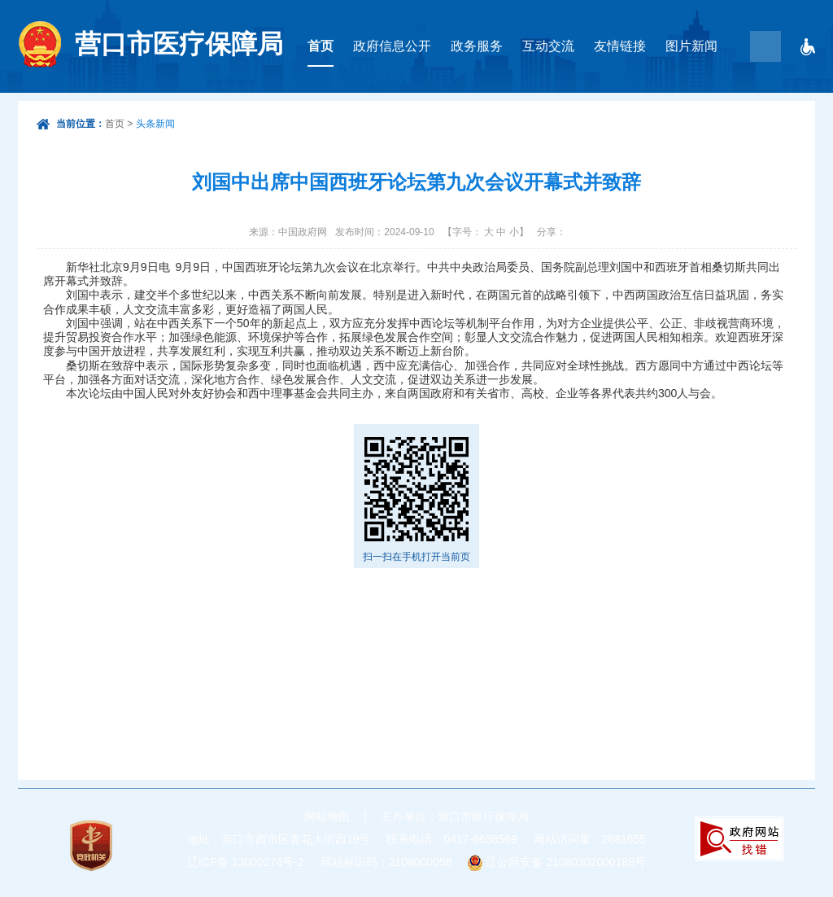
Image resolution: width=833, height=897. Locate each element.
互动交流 (548, 46)
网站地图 (327, 816)
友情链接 (620, 46)
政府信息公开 (392, 46)
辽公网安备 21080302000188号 (566, 862)
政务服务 (477, 46)
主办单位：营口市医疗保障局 (455, 816)
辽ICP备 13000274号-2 (245, 862)
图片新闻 (691, 46)
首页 (320, 46)
